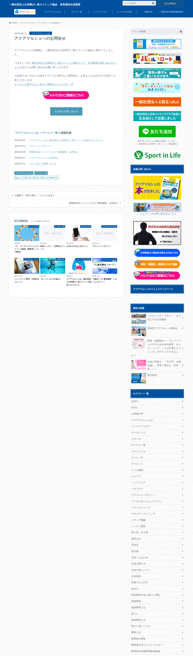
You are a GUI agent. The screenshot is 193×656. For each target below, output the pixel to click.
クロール (135, 430)
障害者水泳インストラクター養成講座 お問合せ (53, 152)
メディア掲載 (138, 506)
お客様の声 (148, 12)
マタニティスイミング (142, 500)
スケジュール (138, 442)
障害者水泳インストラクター (145, 624)
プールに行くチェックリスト (145, 489)
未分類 (134, 536)
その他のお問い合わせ (66, 111)
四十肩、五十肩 (139, 518)
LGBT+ (134, 395)
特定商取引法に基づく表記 (144, 577)
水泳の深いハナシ (140, 553)
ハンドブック (138, 471)
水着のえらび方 (139, 565)
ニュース (135, 465)
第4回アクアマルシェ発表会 (153, 328)
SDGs (134, 401)
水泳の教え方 (138, 547)
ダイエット (136, 453)
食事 (133, 635)
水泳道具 (135, 559)
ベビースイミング (140, 495)
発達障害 (135, 583)
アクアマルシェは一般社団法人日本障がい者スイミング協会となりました (66, 141)
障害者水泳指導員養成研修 (172, 12)
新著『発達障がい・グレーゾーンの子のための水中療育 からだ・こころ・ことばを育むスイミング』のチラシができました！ (156, 345)
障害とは (135, 612)
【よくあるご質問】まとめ (42, 164)
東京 (37, 178)
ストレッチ (136, 448)
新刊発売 (143, 370)
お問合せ (170, 3)
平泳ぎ (134, 530)
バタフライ (136, 477)
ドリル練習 (136, 459)
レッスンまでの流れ (124, 12)
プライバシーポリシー (40, 146)
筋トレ (134, 594)
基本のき (135, 524)
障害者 (55, 178)
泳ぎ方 (134, 571)
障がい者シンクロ (140, 606)
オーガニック (138, 424)
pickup (20, 178)
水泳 (46, 178)
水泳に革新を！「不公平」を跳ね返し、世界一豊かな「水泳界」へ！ (156, 360)
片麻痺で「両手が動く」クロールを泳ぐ (35, 196)
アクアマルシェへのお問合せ (43, 158)
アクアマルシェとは (26, 133)
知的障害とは (138, 588)
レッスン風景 (138, 512)
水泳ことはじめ (139, 542)
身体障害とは (138, 600)
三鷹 (29, 178)
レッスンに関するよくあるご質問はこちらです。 (42, 84)
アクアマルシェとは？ (53, 12)
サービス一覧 (76, 12)
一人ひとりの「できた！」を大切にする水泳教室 (156, 318)
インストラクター (100, 12)
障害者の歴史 (138, 618)
